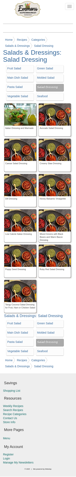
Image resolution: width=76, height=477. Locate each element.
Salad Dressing (43, 45)
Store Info (9, 422)
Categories (38, 39)
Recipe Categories (14, 414)
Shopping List (11, 390)
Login (6, 458)
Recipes (22, 39)
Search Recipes (13, 410)
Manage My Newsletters (18, 462)
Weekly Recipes (13, 406)
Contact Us (10, 418)
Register (8, 454)
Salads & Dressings (17, 45)
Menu (6, 438)
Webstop (48, 469)
